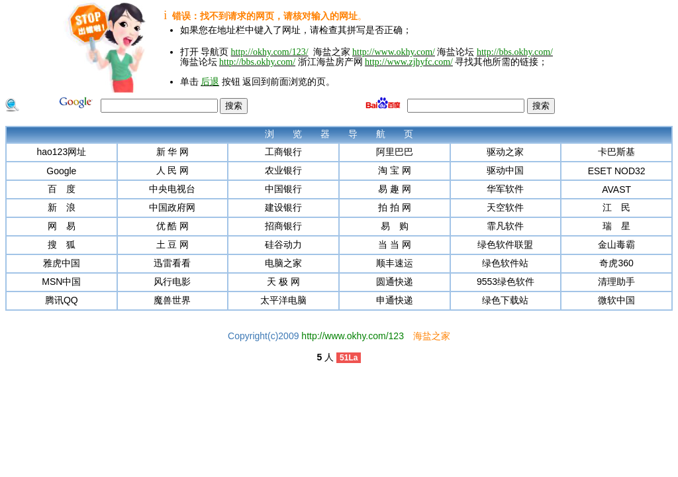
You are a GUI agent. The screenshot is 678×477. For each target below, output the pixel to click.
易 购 (395, 226)
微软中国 (616, 300)
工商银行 (283, 151)
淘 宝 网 (394, 170)
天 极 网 (283, 281)
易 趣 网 (394, 189)
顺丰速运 (394, 263)
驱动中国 (505, 170)
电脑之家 (283, 263)
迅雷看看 (172, 263)
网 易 (61, 226)
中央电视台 (172, 189)
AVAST (616, 189)
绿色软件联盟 (505, 244)
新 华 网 (172, 151)
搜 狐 (61, 244)
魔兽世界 (172, 300)
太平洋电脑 (283, 300)
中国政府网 (172, 207)
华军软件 (505, 189)
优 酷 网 (172, 226)
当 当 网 (394, 244)
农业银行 (283, 170)
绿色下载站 (505, 300)
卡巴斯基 (616, 151)
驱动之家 (505, 151)
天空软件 (505, 207)
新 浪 (61, 207)
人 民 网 (172, 170)
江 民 (616, 207)
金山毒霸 (616, 244)
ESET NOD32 (617, 171)
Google (61, 171)
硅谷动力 (283, 244)
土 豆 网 (172, 244)
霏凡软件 (505, 226)
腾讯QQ (61, 300)
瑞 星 (616, 226)
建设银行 (283, 207)
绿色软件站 (505, 263)
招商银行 (283, 226)
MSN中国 (61, 281)
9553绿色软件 (505, 281)
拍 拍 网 (394, 207)
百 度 (61, 189)
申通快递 (394, 300)
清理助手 (616, 281)
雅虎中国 (61, 263)
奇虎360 (616, 263)
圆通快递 (394, 281)
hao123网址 (61, 151)
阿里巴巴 (394, 151)
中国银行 (283, 189)
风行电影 (172, 281)
